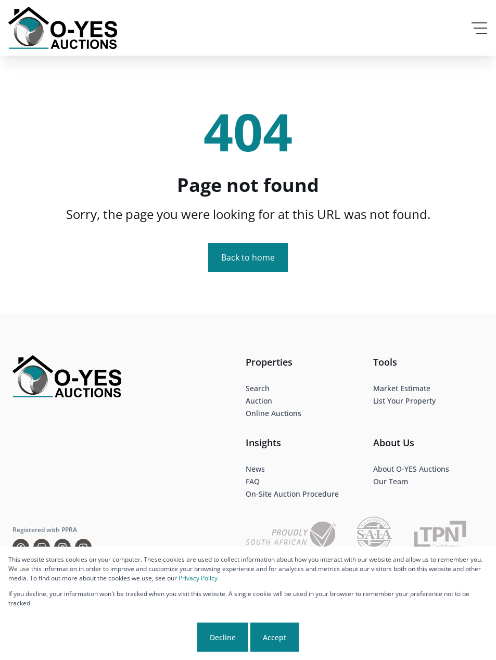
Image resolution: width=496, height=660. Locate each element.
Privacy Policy (198, 578)
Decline (223, 637)
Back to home (248, 257)
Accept (274, 637)
